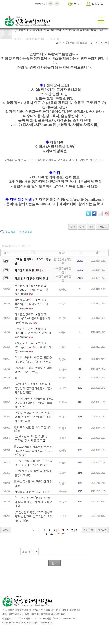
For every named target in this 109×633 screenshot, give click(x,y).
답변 (81, 227)
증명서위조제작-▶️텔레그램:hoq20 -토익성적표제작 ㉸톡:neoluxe (33, 347)
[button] (50, 3)
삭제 (90, 227)
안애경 (63, 450)
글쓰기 (5, 530)
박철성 (63, 462)
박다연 (63, 378)
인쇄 (71, 42)
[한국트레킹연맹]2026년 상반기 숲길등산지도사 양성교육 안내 (33, 502)
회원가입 (98, 3)
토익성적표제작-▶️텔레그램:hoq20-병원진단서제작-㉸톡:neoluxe (32, 333)
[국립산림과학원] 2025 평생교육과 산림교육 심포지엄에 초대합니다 (33, 516)
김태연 (63, 473)
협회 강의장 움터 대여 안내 (31, 278)
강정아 (63, 359)
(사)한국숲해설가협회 (62, 270)
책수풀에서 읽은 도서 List (30, 491)
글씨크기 (41, 3)
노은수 (63, 516)
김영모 (63, 428)
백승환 (63, 417)
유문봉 (63, 491)
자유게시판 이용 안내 (27, 270)
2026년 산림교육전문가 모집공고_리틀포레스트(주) (33, 463)
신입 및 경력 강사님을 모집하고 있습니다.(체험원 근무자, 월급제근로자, (34, 402)
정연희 (63, 483)
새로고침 (102, 530)
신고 (60, 42)
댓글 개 (10, 232)
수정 (72, 227)
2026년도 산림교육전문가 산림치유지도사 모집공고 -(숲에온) (33, 450)
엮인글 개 (25, 232)
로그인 (77, 3)
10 (51, 533)
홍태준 (63, 438)
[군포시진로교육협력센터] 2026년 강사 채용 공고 (30, 438)
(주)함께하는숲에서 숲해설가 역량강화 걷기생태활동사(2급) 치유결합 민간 (33, 388)
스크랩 (82, 42)
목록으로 (102, 227)
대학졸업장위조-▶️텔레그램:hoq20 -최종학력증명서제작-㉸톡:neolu (32, 318)
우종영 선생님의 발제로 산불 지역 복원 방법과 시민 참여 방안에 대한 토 (34, 417)
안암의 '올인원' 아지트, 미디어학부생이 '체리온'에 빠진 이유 (33, 359)
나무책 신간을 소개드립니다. (35, 427)
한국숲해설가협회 (63, 261)
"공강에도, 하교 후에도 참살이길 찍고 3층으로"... (33, 370)
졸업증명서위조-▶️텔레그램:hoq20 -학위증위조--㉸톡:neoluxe (31, 289)
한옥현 (63, 289)
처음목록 (88, 530)
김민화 (63, 388)
